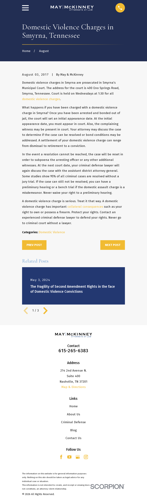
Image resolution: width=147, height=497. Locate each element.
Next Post (112, 245)
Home (73, 406)
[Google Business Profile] (78, 457)
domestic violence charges (41, 99)
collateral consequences (85, 207)
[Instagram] (86, 457)
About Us (73, 414)
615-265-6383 (73, 350)
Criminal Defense (73, 422)
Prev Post (34, 245)
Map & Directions (73, 387)
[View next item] (45, 310)
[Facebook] (61, 457)
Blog (73, 430)
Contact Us (73, 438)
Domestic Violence (52, 232)
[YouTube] (69, 457)
